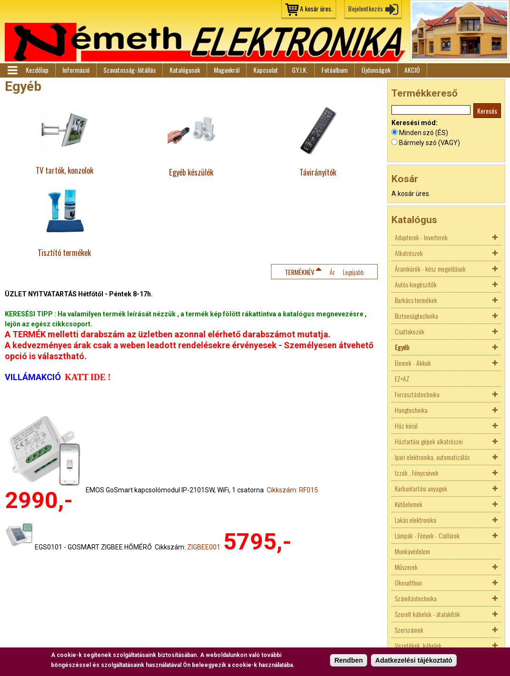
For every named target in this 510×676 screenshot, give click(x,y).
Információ (76, 70)
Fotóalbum (334, 70)
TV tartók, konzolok (64, 170)
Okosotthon (408, 583)
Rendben (348, 660)
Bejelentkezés (365, 8)
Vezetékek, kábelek (418, 645)
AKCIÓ (412, 70)
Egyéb (402, 347)
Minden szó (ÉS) (423, 133)
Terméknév (299, 272)
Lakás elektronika (415, 520)
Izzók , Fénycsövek (417, 473)
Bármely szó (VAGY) (429, 143)
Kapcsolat (265, 70)
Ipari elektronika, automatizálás (432, 457)
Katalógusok (185, 70)
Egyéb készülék (191, 172)
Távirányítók (318, 172)
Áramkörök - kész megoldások (430, 269)
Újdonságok (375, 70)
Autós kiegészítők (416, 284)
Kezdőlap (37, 70)
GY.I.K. (300, 70)
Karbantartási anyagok (421, 488)
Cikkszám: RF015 (292, 490)
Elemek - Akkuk (413, 363)
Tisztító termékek (64, 252)
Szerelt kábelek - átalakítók (427, 614)
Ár (332, 272)
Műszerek (406, 567)
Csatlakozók (409, 331)
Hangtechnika (411, 410)
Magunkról (227, 70)
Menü (12, 70)
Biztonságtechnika (416, 316)
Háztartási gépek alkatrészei (429, 441)
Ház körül (406, 426)
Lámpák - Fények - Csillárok (427, 535)
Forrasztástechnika (417, 394)
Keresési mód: (414, 123)
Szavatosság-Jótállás (129, 70)
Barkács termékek (416, 300)
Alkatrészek (409, 253)
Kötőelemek (408, 504)
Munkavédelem (412, 551)
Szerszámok (409, 630)
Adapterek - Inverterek (421, 237)
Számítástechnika (416, 598)
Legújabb (353, 272)
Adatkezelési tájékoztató (413, 660)
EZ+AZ (402, 378)
